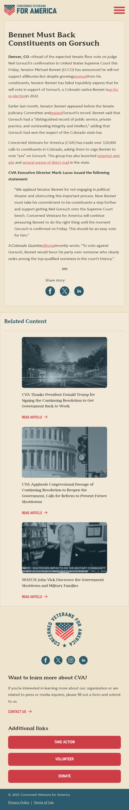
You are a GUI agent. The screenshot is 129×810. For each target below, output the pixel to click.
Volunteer (71, 761)
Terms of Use (44, 802)
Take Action (64, 742)
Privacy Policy (18, 802)
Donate (71, 778)
